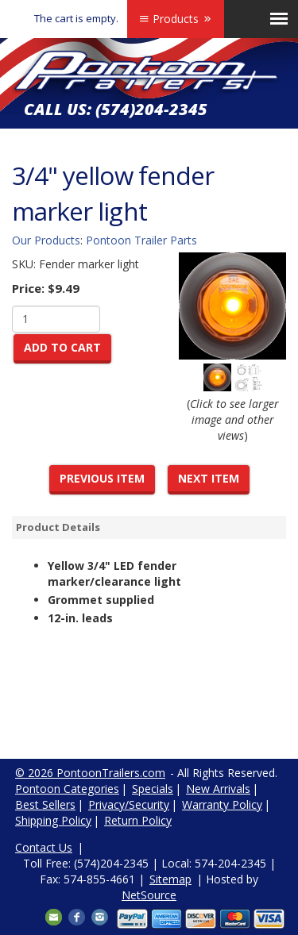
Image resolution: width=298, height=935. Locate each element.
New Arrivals (218, 788)
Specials (152, 788)
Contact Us (43, 847)
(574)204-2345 (151, 109)
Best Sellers (45, 804)
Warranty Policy (222, 804)
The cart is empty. (76, 18)
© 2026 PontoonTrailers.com (90, 772)
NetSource (149, 894)
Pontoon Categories (67, 788)
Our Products (46, 240)
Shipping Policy (53, 820)
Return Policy (138, 820)
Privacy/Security (128, 804)
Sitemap (170, 879)
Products (175, 18)
